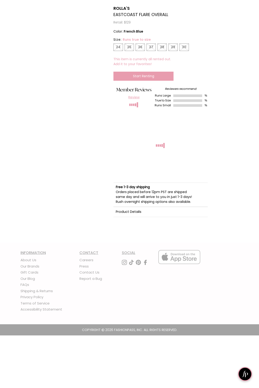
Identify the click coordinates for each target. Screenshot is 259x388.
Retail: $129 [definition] (122, 22)
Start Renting (143, 76)
